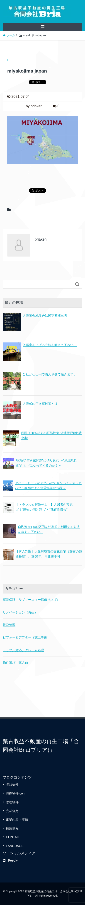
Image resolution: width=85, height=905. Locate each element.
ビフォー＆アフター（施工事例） (26, 637)
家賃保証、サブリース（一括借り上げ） (31, 599)
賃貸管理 (9, 625)
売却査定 (12, 811)
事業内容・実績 (17, 820)
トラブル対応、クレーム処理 (23, 650)
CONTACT (13, 837)
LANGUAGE (15, 846)
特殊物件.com (15, 793)
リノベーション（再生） (20, 612)
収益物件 (12, 785)
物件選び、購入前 (15, 662)
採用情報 (12, 828)
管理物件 (12, 802)
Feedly (10, 860)
